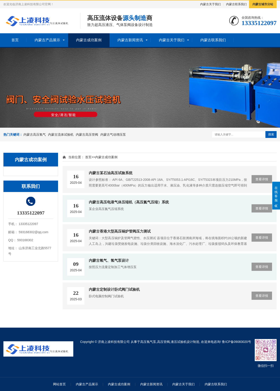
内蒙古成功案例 (89, 40)
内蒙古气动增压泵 (113, 134)
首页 (15, 40)
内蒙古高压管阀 (87, 134)
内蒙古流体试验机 (61, 134)
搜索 (271, 134)
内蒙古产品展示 (47, 40)
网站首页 (59, 384)
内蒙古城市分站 (262, 4)
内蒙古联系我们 (236, 4)
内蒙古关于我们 (210, 4)
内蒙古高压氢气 (34, 134)
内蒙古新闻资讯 (130, 40)
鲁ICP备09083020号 (236, 342)
